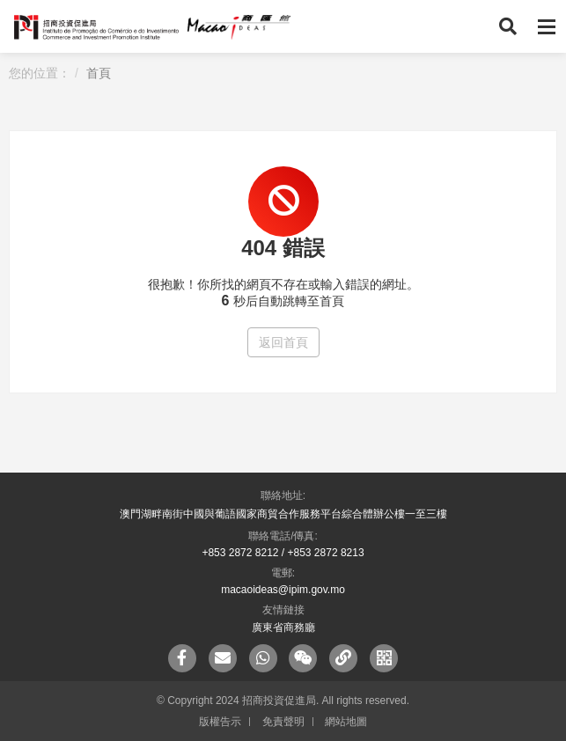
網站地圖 (346, 721)
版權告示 (220, 721)
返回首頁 (283, 342)
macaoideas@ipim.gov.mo (283, 589)
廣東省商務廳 (283, 627)
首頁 (98, 73)
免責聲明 (283, 721)
